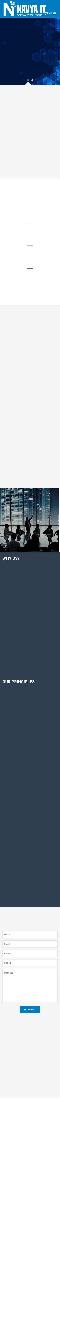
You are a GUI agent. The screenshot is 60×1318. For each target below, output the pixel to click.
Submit (30, 1009)
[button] (50, 13)
